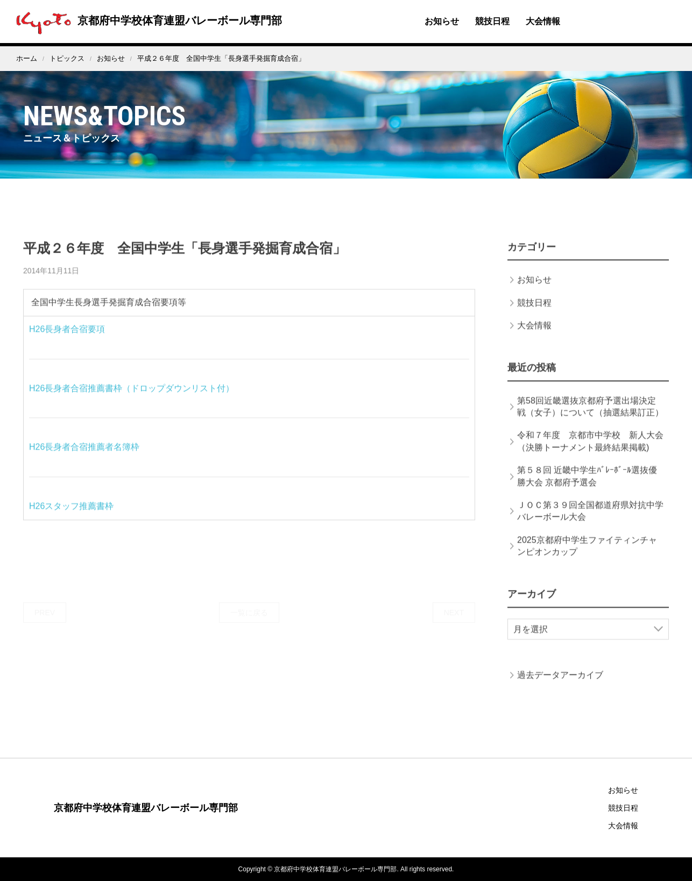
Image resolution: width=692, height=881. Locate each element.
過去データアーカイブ (560, 685)
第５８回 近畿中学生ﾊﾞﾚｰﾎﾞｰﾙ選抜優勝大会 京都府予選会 (587, 486)
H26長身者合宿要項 (67, 339)
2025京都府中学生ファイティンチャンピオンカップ (587, 556)
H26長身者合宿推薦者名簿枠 (84, 457)
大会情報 (543, 21)
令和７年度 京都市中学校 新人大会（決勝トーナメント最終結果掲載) (590, 451)
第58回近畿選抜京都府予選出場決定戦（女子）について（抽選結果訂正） (590, 417)
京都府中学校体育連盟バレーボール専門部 (146, 20)
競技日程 (492, 21)
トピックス (67, 58)
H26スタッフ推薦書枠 (71, 516)
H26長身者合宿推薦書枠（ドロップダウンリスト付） (131, 398)
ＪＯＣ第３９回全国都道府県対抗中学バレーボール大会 (590, 521)
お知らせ (442, 21)
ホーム (26, 58)
